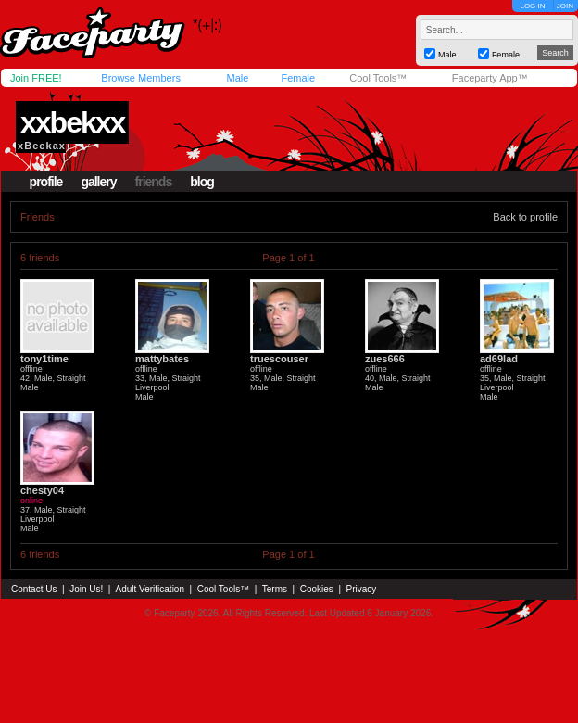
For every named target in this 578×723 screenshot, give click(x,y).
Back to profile (525, 216)
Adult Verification (149, 589)
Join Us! (86, 589)
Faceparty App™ (490, 77)
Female (298, 77)
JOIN (565, 6)
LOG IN (532, 6)
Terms (274, 589)
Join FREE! (36, 77)
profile (46, 181)
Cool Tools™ (378, 77)
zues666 (385, 358)
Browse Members (141, 77)
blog (202, 181)
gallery (98, 181)
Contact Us (34, 589)
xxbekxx (72, 122)
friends (153, 181)
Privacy (361, 589)
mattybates (162, 358)
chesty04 (42, 490)
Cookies (316, 589)
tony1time (44, 358)
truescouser (279, 358)
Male (237, 77)
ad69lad (499, 358)
